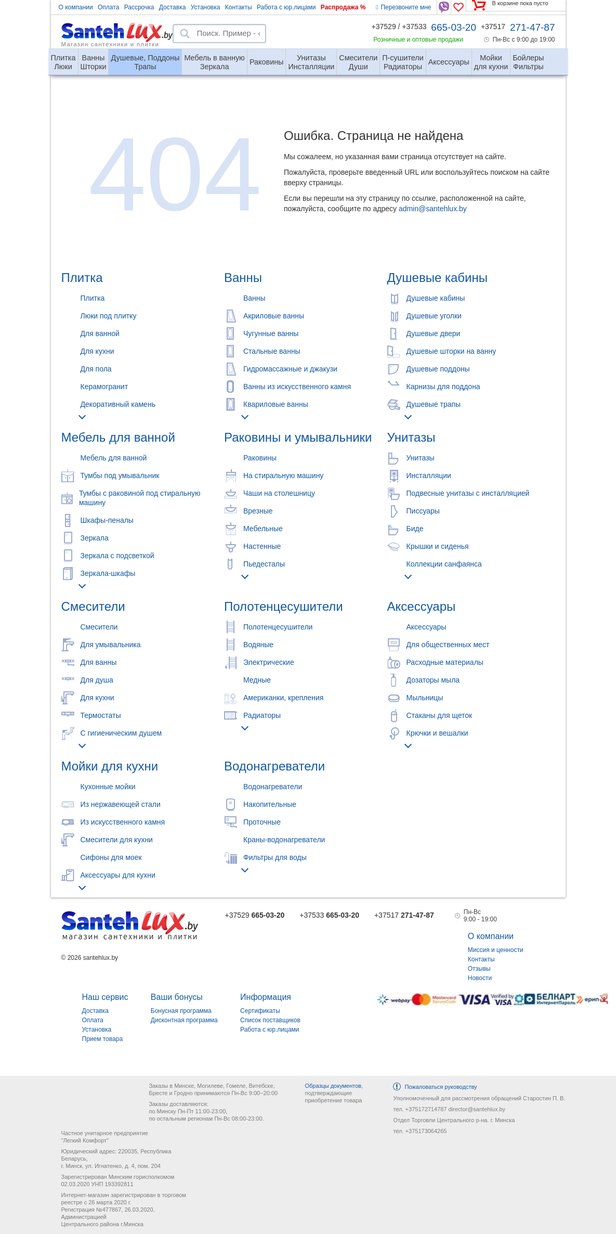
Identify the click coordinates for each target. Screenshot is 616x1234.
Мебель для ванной (118, 437)
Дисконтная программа (184, 1020)
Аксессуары (448, 62)
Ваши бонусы (177, 997)
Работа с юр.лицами (286, 7)
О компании (76, 7)
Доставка (172, 7)
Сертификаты (260, 1010)
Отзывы (479, 968)
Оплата (108, 7)
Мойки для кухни (110, 766)
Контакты (238, 7)
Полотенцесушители (283, 606)
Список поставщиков (270, 1020)
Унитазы (411, 437)
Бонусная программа (181, 1010)
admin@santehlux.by (433, 208)
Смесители (93, 606)
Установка (205, 7)
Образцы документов (333, 1086)
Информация (265, 997)
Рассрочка (139, 7)
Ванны (243, 278)
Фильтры (528, 58)
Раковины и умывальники (298, 437)
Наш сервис (105, 997)
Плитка (82, 278)
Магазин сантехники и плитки (110, 43)
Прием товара (102, 1039)
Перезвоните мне (403, 7)
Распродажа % (343, 7)
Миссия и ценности (495, 950)
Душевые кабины (437, 278)
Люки (63, 58)
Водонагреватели (274, 766)
